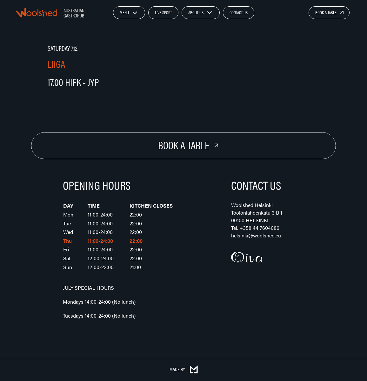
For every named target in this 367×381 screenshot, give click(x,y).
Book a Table (326, 12)
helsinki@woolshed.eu (256, 235)
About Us (196, 12)
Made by (184, 369)
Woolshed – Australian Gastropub (36, 12)
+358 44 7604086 (259, 227)
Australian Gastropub (73, 13)
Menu (124, 12)
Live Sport (163, 12)
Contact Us (239, 12)
